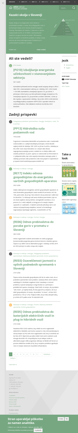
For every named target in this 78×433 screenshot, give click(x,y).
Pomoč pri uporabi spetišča (17, 398)
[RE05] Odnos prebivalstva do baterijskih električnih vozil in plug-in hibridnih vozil (33, 315)
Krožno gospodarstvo (51, 256)
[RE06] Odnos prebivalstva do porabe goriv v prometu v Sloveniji (33, 225)
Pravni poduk (12, 404)
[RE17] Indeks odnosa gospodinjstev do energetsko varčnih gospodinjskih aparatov (35, 177)
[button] (74, 2)
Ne (67, 419)
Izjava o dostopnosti (15, 406)
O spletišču (12, 395)
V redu (61, 419)
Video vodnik (41, 50)
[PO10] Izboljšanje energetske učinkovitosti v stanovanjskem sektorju (34, 74)
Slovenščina (69, 65)
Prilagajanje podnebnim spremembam (25, 121)
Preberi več (12, 50)
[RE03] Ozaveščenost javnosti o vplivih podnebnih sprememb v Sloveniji (34, 264)
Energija (41, 121)
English (68, 68)
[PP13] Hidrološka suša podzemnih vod (29, 130)
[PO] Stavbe (17, 65)
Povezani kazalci (13, 413)
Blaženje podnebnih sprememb (33, 256)
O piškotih (38, 431)
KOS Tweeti (65, 86)
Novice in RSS (12, 402)
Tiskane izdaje (13, 400)
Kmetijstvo (48, 121)
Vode (54, 121)
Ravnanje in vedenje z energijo (23, 169)
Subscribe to (13, 364)
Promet (36, 217)
